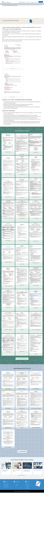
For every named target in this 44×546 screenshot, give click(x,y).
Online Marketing (8, 240)
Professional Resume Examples (12, 5)
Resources (32, 2)
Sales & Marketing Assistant (36, 427)
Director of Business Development (36, 408)
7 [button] (23, 475)
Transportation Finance (22, 218)
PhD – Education (36, 218)
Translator (22, 329)
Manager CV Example (8, 173)
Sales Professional (22, 408)
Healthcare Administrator (22, 388)
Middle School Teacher (36, 262)
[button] (34, 2)
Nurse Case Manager (36, 285)
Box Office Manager (8, 388)
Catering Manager (8, 307)
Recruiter (22, 427)
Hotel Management (8, 408)
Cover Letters (28, 2)
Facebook (17, 485)
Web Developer (36, 173)
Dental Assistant (36, 307)
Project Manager (22, 285)
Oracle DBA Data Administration (35, 329)
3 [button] (20, 475)
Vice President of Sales (36, 388)
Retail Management (22, 351)
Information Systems (8, 427)
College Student (22, 154)
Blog (36, 2)
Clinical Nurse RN (35, 152)
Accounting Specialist (22, 174)
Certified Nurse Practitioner (8, 329)
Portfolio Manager (8, 351)
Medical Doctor (22, 197)
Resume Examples (22, 2)
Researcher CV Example (22, 240)
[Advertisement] (22, 12)
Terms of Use (27, 485)
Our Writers (27, 488)
